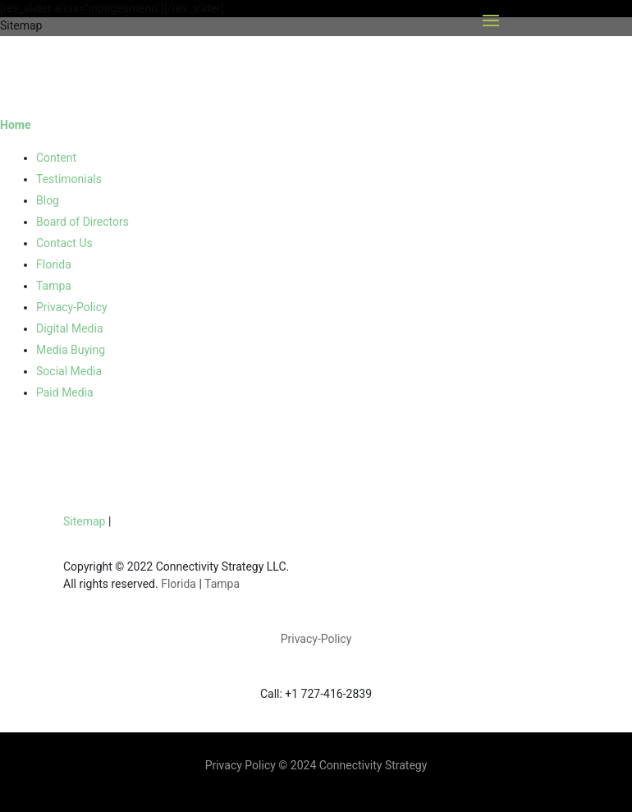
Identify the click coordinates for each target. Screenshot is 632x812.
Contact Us (64, 243)
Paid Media (65, 392)
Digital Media (69, 328)
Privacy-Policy (72, 307)
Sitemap (84, 521)
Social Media (69, 371)
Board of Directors (82, 221)
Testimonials (69, 179)
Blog (47, 200)
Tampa (53, 285)
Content (56, 157)
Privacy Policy (242, 765)
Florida (53, 264)
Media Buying (70, 349)
